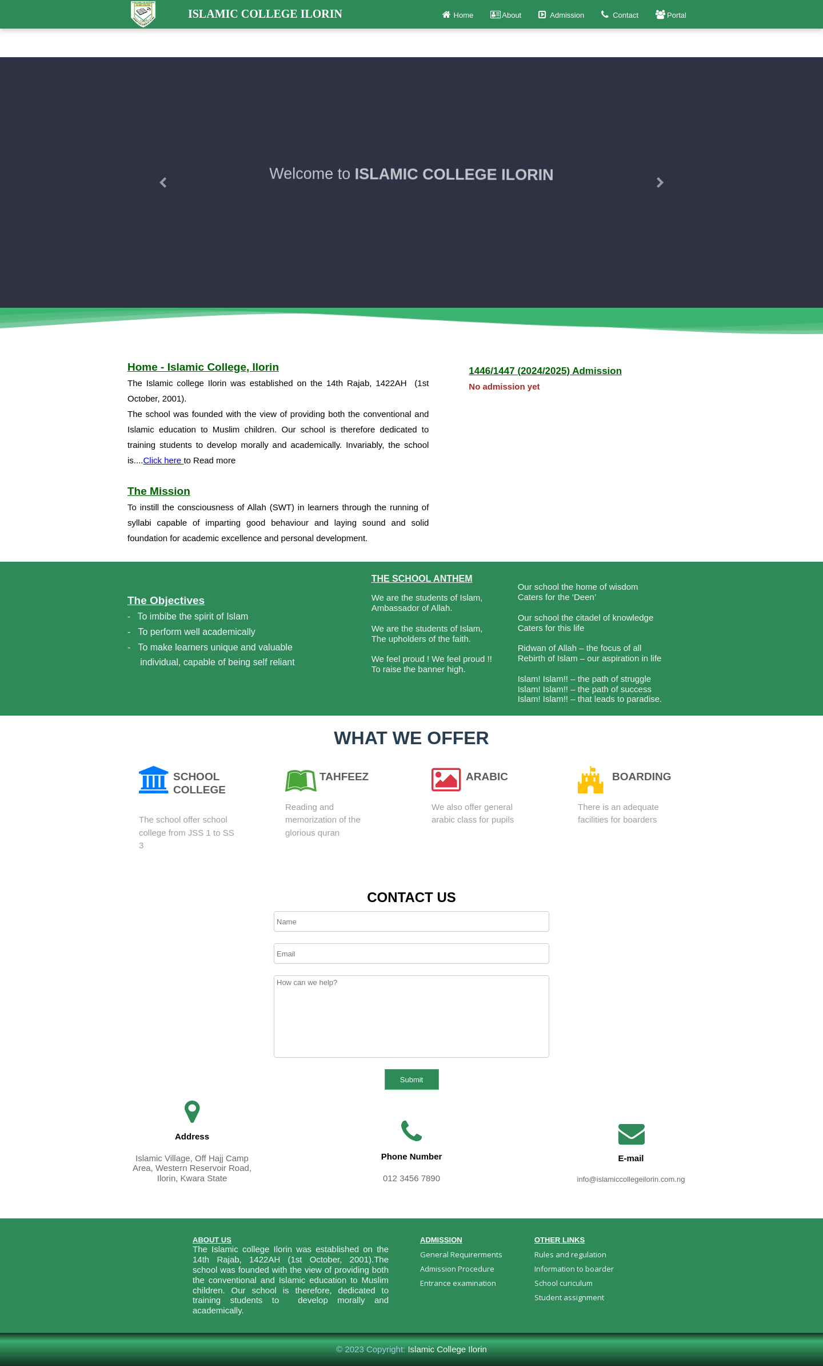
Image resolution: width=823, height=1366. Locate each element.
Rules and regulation (570, 1254)
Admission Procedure (457, 1269)
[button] (163, 182)
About (505, 14)
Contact (619, 14)
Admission (561, 14)
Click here (163, 460)
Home (458, 14)
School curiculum (563, 1283)
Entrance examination (458, 1283)
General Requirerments (462, 1254)
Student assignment (569, 1297)
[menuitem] (468, 1255)
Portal (671, 14)
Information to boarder (574, 1269)
